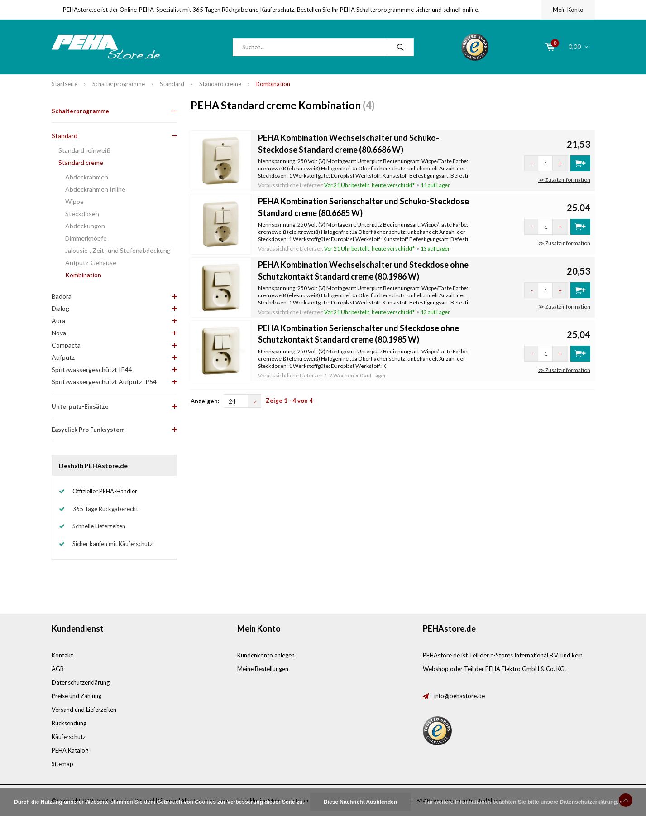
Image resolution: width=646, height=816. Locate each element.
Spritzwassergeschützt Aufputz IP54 (104, 382)
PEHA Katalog (70, 750)
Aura (58, 320)
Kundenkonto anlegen (266, 655)
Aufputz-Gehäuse (90, 262)
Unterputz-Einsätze (80, 406)
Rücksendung (69, 723)
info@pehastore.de (459, 696)
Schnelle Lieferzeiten (98, 526)
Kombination (273, 83)
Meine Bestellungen (262, 668)
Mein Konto (568, 9)
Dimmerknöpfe (86, 238)
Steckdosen (82, 213)
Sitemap (62, 764)
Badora (62, 296)
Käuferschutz (69, 736)
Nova (59, 333)
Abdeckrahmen (86, 177)
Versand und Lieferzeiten (84, 709)
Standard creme (220, 83)
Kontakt (62, 655)
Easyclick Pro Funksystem (88, 429)
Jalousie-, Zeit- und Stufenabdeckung (118, 250)
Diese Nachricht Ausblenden (360, 802)
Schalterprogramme (118, 83)
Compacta (66, 345)
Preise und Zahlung (76, 696)
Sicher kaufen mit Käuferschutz (112, 543)
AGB (58, 668)
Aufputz (63, 357)
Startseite (64, 83)
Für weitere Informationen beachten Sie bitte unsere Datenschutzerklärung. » (523, 802)
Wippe (74, 201)
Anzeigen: (205, 401)
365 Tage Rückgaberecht (105, 508)
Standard (172, 83)
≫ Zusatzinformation (564, 179)
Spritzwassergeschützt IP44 (92, 369)
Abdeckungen (85, 226)
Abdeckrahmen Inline (95, 189)
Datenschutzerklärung (81, 682)
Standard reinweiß (84, 150)
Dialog (60, 308)
